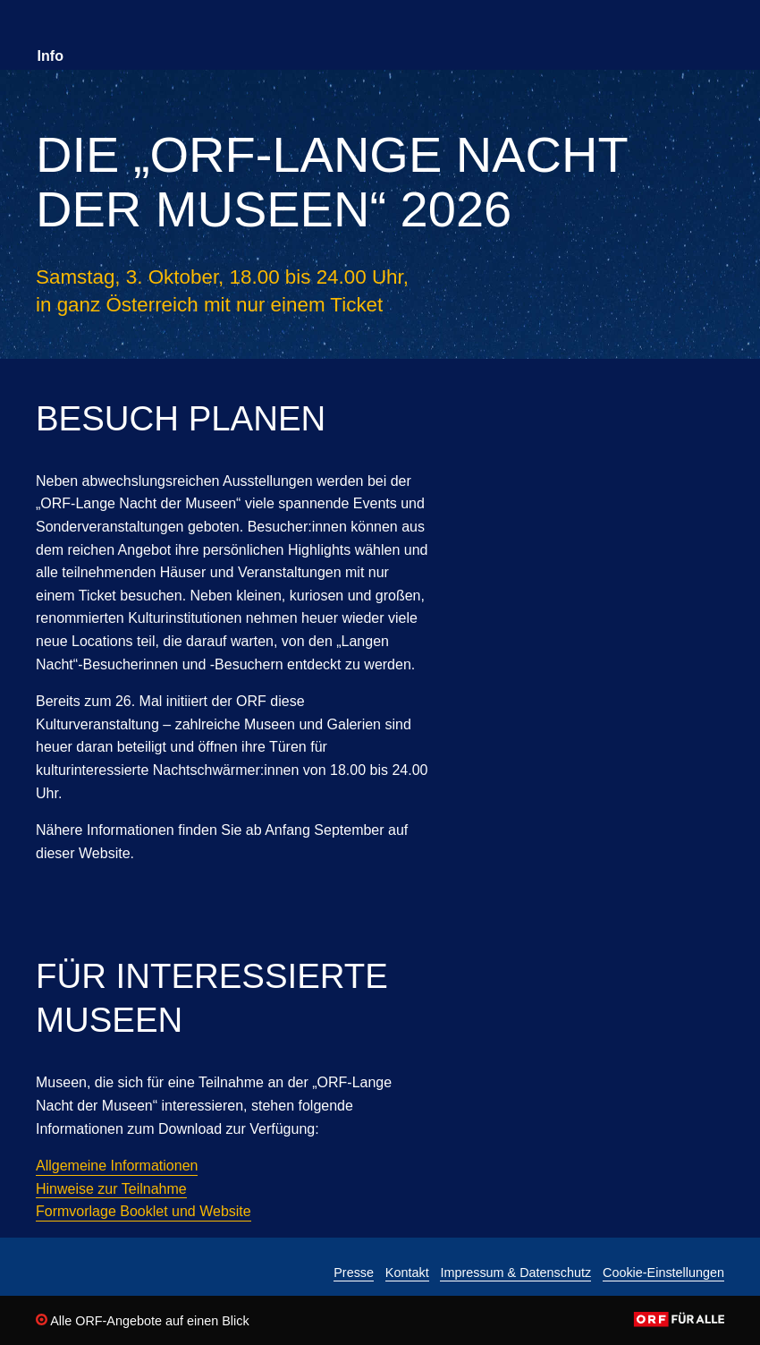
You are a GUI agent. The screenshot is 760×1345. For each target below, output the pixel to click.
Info (50, 56)
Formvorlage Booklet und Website (143, 1211)
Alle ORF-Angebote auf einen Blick (142, 1321)
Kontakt (407, 1273)
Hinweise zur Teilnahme (111, 1188)
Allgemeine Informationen (117, 1165)
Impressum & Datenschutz (515, 1273)
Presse (354, 1273)
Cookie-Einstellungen (663, 1273)
